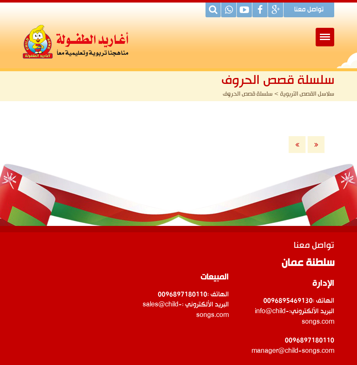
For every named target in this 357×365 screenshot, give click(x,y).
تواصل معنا (309, 10)
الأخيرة (316, 144)
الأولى (297, 144)
